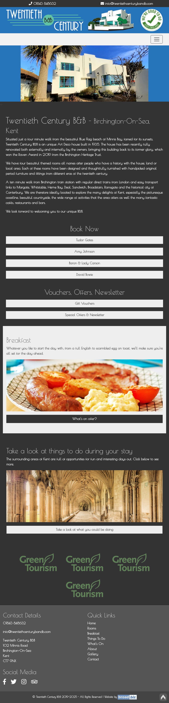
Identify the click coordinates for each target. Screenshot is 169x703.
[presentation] (0, 104)
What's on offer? (84, 419)
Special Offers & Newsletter (84, 315)
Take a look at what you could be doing (84, 529)
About (92, 649)
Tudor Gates (84, 240)
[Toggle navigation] (157, 39)
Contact (93, 659)
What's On (95, 644)
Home (91, 623)
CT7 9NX (9, 661)
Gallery (92, 654)
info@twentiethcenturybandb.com (127, 4)
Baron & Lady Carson (84, 263)
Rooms (91, 628)
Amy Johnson (84, 251)
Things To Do (96, 639)
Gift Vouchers (84, 303)
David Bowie (84, 275)
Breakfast (93, 633)
